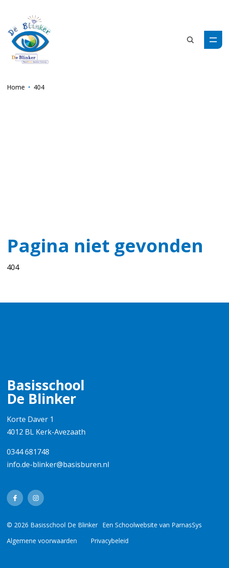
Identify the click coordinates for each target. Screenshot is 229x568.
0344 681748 (28, 452)
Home (16, 87)
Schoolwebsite (136, 525)
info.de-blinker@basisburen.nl (58, 464)
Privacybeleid (110, 540)
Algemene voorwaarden (42, 540)
